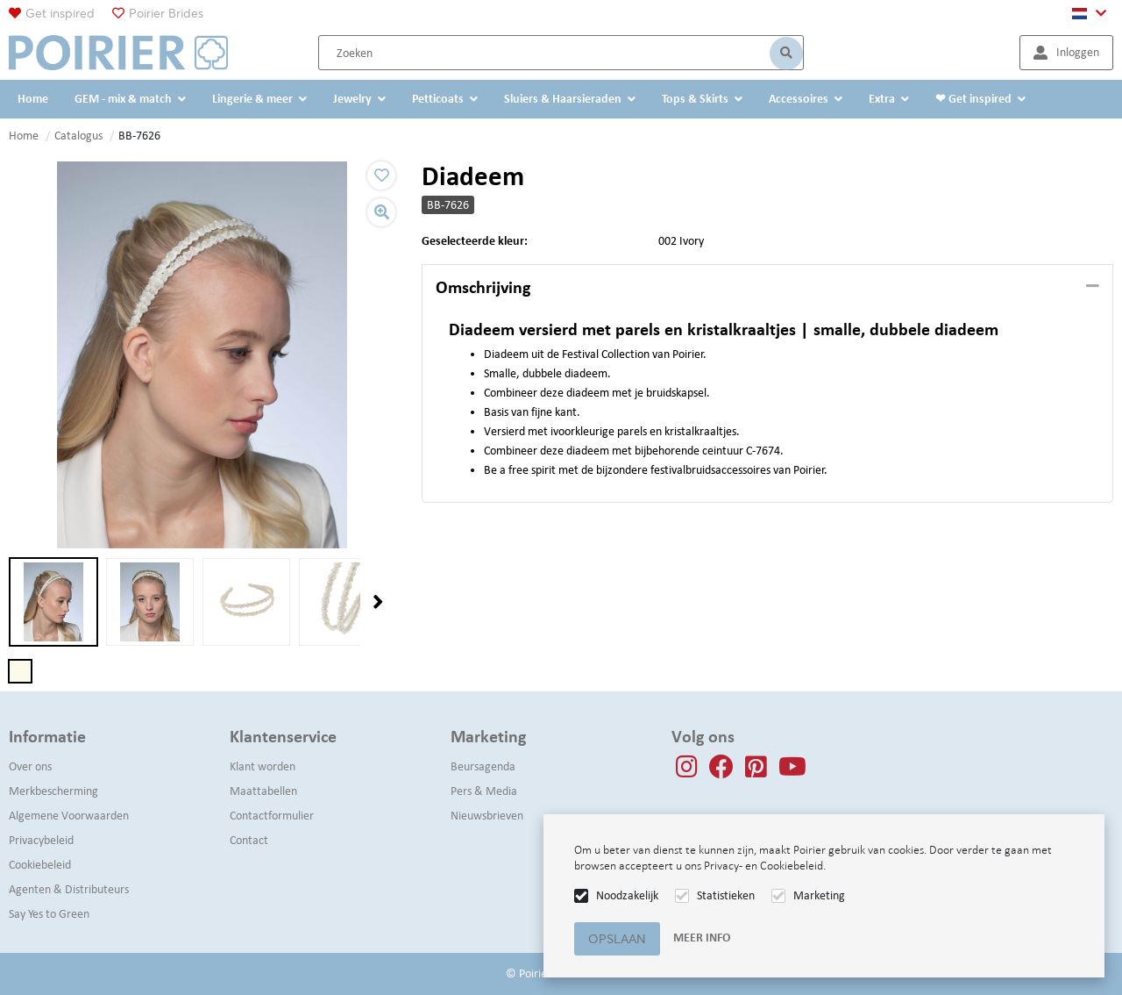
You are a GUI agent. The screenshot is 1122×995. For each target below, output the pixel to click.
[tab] (767, 288)
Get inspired (60, 13)
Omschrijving (483, 287)
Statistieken (726, 895)
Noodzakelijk (627, 895)
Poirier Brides (166, 13)
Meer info (701, 937)
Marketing (819, 895)
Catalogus (78, 135)
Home (24, 135)
